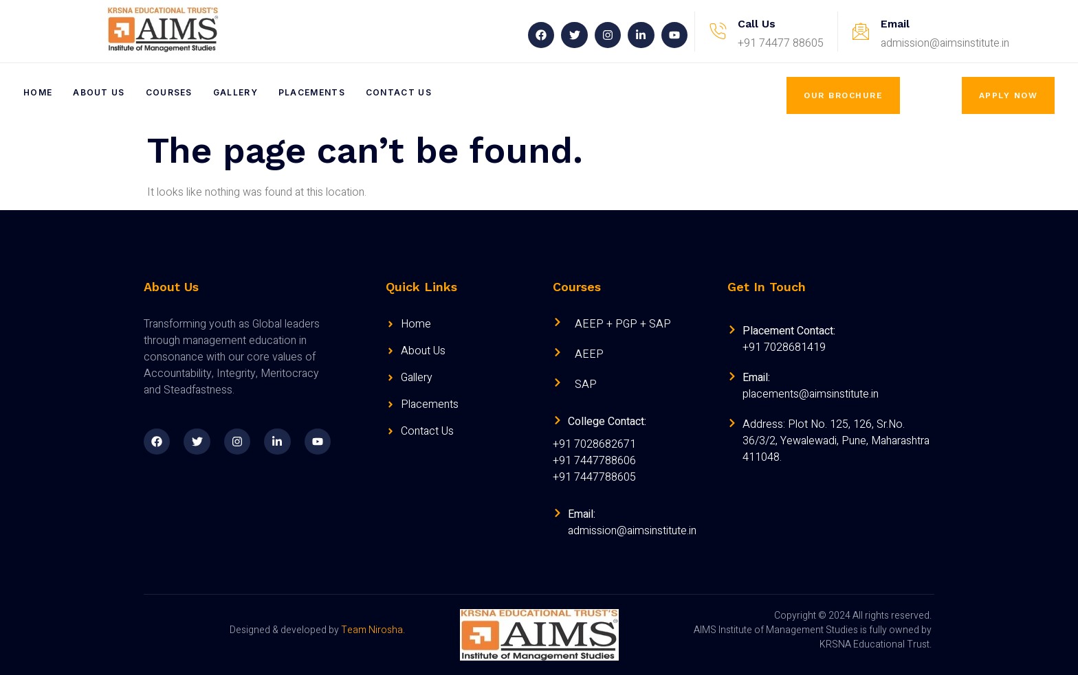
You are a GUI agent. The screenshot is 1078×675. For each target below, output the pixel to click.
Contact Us (399, 92)
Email (895, 23)
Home (37, 92)
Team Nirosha (372, 630)
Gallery (235, 92)
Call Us (757, 23)
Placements (311, 92)
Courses (169, 92)
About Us (98, 92)
